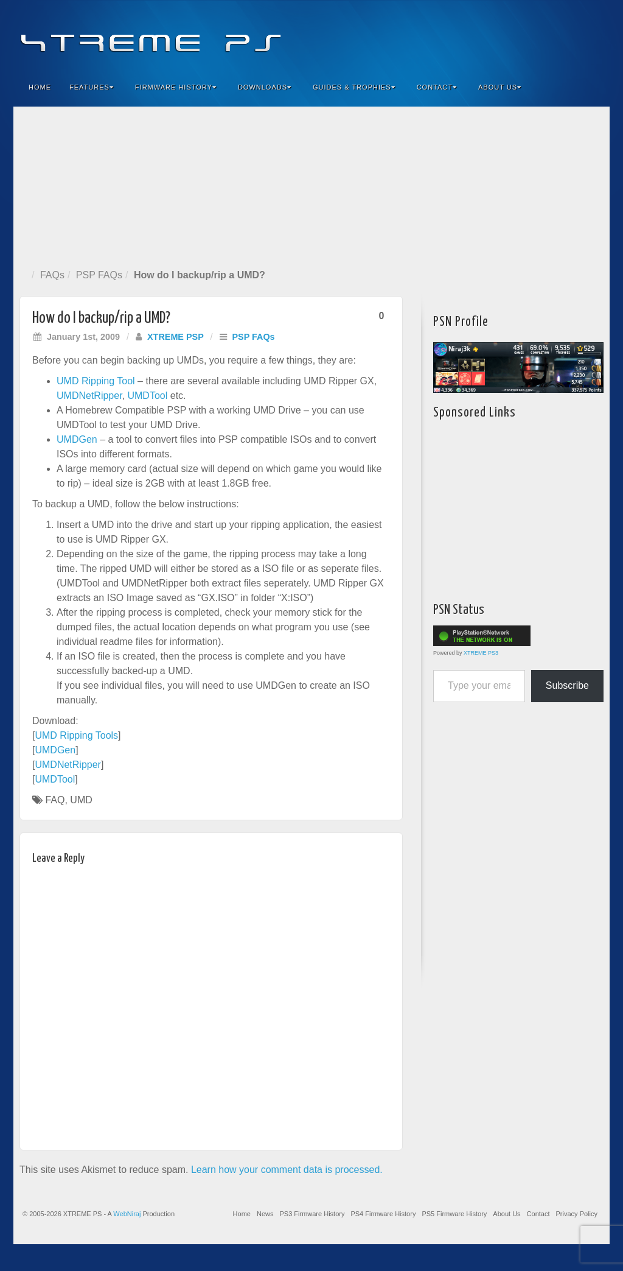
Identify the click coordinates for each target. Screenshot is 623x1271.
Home (40, 87)
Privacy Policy (576, 1213)
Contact (437, 87)
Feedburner (526, 35)
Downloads (264, 87)
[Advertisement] (311, 185)
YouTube (575, 35)
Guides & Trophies (354, 87)
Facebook (510, 35)
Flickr (543, 35)
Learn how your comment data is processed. (287, 1169)
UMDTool (147, 395)
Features (91, 87)
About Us (499, 87)
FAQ (54, 800)
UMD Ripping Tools (76, 735)
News (265, 1213)
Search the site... (592, 87)
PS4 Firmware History (383, 1213)
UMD (81, 800)
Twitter (559, 35)
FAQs (52, 275)
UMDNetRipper (89, 395)
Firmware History (176, 87)
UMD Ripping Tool (96, 381)
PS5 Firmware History (454, 1213)
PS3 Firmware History (311, 1213)
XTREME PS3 (481, 653)
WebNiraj (127, 1213)
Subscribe (567, 685)
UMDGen (77, 439)
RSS (592, 35)
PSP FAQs (99, 275)
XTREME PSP (175, 337)
